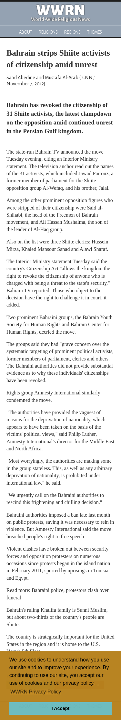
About (25, 32)
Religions (48, 32)
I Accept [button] (60, 708)
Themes (94, 32)
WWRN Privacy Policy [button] (35, 691)
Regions (72, 32)
